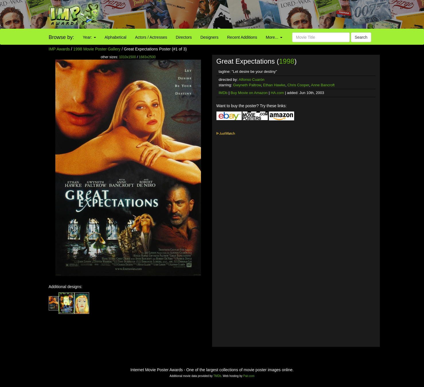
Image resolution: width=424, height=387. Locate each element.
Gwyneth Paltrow (247, 85)
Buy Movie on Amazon (248, 93)
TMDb (217, 376)
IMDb (223, 93)
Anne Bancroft (323, 85)
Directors (184, 37)
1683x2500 (147, 57)
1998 (286, 61)
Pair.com (249, 376)
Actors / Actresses (151, 37)
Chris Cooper (298, 85)
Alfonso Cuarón (252, 79)
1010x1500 (127, 57)
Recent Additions (242, 37)
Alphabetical (115, 37)
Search (361, 37)
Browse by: (61, 37)
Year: (89, 37)
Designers (209, 37)
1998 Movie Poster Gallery (96, 49)
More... (274, 37)
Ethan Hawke (274, 85)
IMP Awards (59, 49)
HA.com (277, 93)
